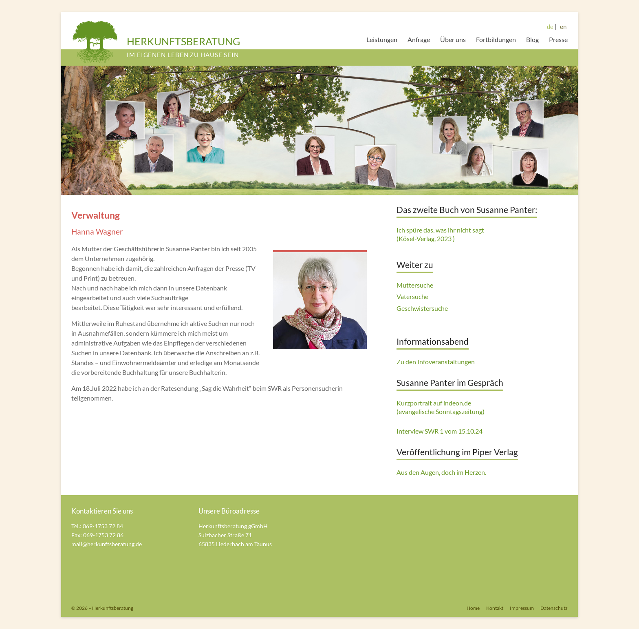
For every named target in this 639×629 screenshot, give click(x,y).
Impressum (522, 608)
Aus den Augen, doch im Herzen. (441, 472)
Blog (532, 39)
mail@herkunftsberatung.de (106, 543)
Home (473, 608)
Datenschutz (554, 608)
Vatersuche (412, 296)
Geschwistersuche (422, 308)
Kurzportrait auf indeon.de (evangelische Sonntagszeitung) (441, 407)
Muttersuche (415, 285)
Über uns (453, 39)
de (550, 26)
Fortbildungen (496, 39)
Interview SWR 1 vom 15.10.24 (440, 431)
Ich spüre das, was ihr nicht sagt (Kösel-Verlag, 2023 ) (440, 234)
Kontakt (494, 608)
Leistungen (381, 39)
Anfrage (419, 39)
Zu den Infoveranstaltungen (436, 361)
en (563, 26)
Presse (558, 39)
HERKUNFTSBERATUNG (183, 41)
